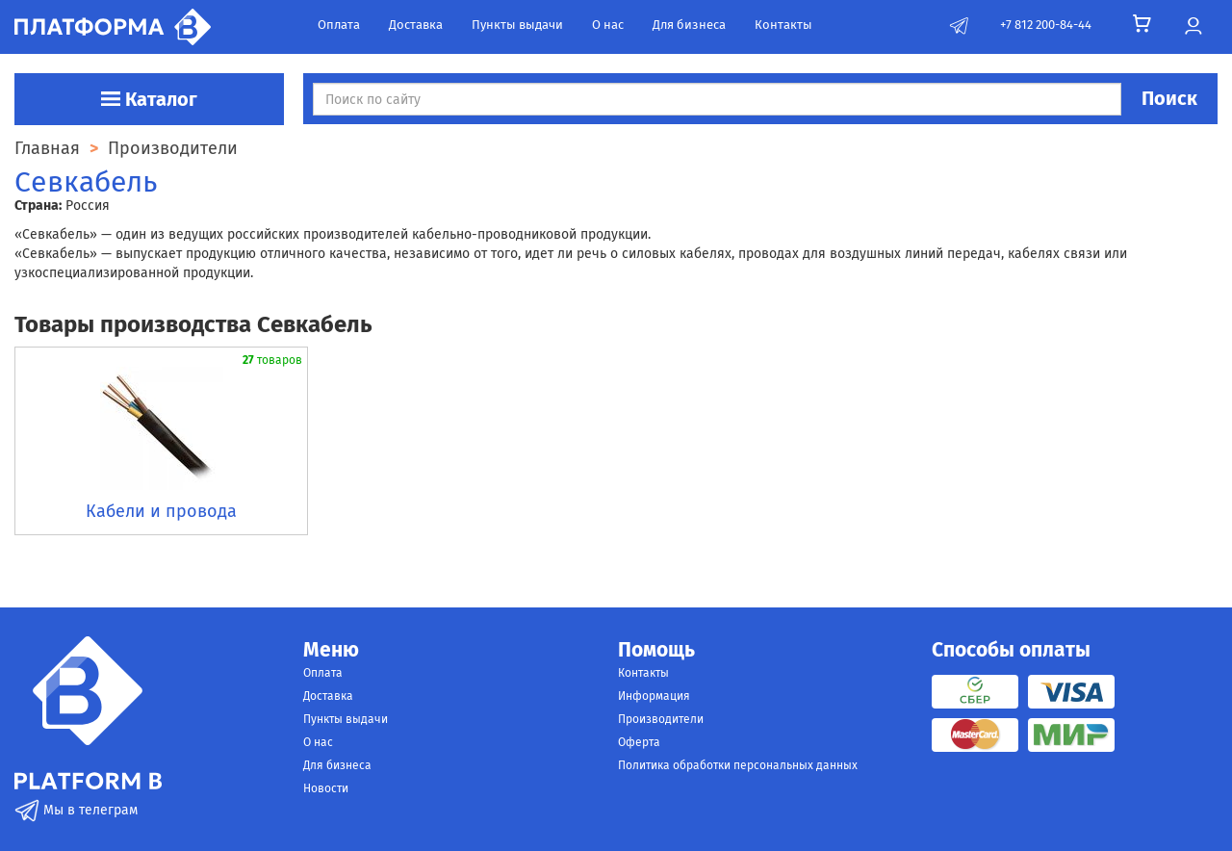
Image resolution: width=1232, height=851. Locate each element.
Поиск (1169, 98)
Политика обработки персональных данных (738, 765)
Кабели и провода (161, 511)
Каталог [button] (149, 99)
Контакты (783, 24)
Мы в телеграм (76, 810)
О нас (608, 24)
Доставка (416, 24)
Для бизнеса (689, 24)
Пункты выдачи (517, 24)
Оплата (339, 24)
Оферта (639, 742)
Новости (325, 788)
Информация (654, 696)
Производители (661, 719)
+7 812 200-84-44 (1045, 24)
